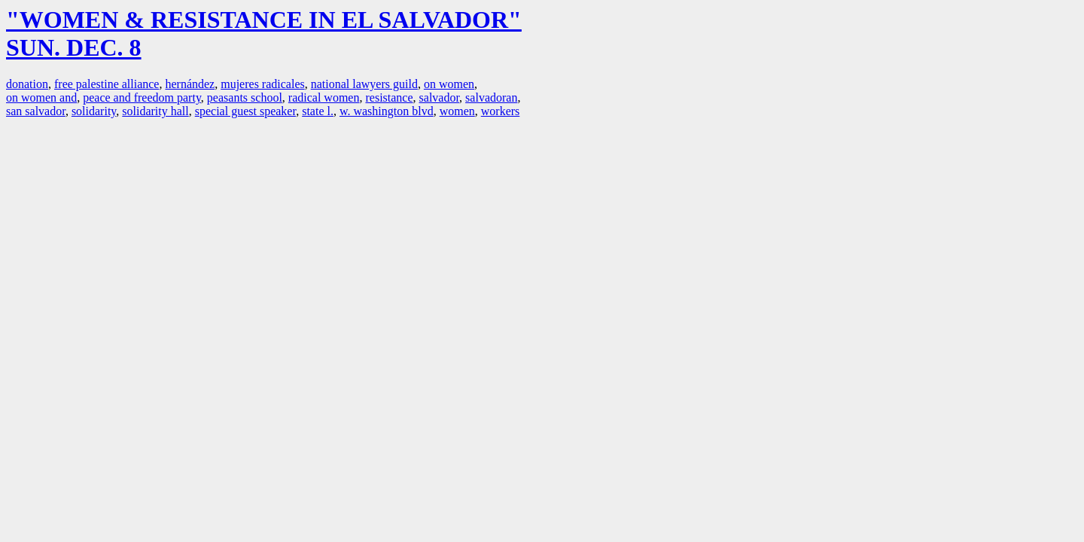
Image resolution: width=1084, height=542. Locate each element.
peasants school (244, 97)
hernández (190, 84)
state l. (317, 111)
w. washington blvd (387, 111)
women (457, 111)
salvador (439, 97)
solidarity (94, 111)
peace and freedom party (142, 97)
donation (27, 84)
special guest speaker (245, 111)
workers (500, 111)
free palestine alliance (106, 84)
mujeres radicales (263, 84)
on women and (41, 97)
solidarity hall (155, 111)
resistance (389, 97)
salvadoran (491, 97)
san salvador (35, 111)
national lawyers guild (364, 84)
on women (449, 84)
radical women (324, 97)
